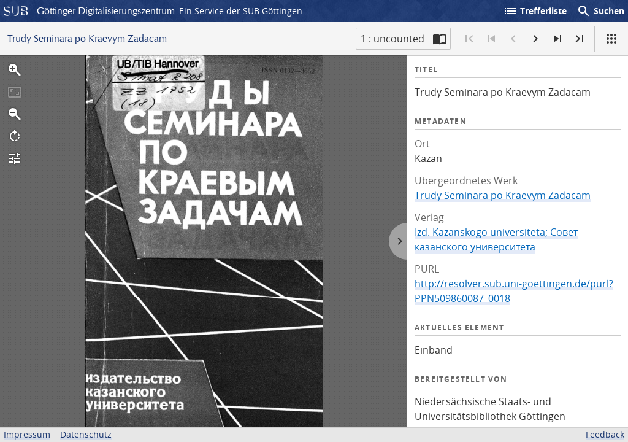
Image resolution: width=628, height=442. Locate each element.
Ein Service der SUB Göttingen (240, 11)
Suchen (600, 11)
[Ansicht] (611, 39)
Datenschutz (86, 434)
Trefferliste (535, 11)
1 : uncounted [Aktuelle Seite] (392, 38)
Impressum (27, 434)
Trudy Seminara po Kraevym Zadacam (503, 195)
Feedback (605, 434)
